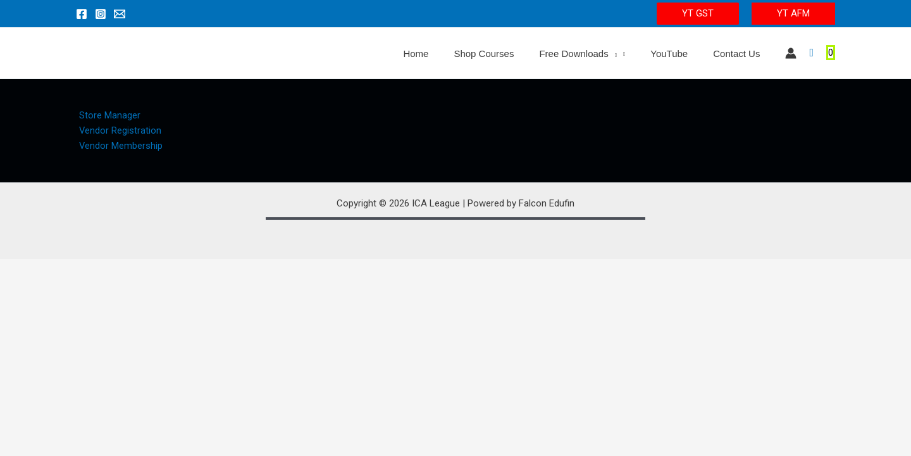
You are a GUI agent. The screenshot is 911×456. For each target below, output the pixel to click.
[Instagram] (100, 14)
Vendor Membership (118, 147)
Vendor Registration (117, 131)
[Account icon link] (790, 53)
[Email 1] (119, 14)
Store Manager (106, 115)
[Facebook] (81, 14)
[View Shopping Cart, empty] (830, 52)
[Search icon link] (811, 53)
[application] (628, 53)
